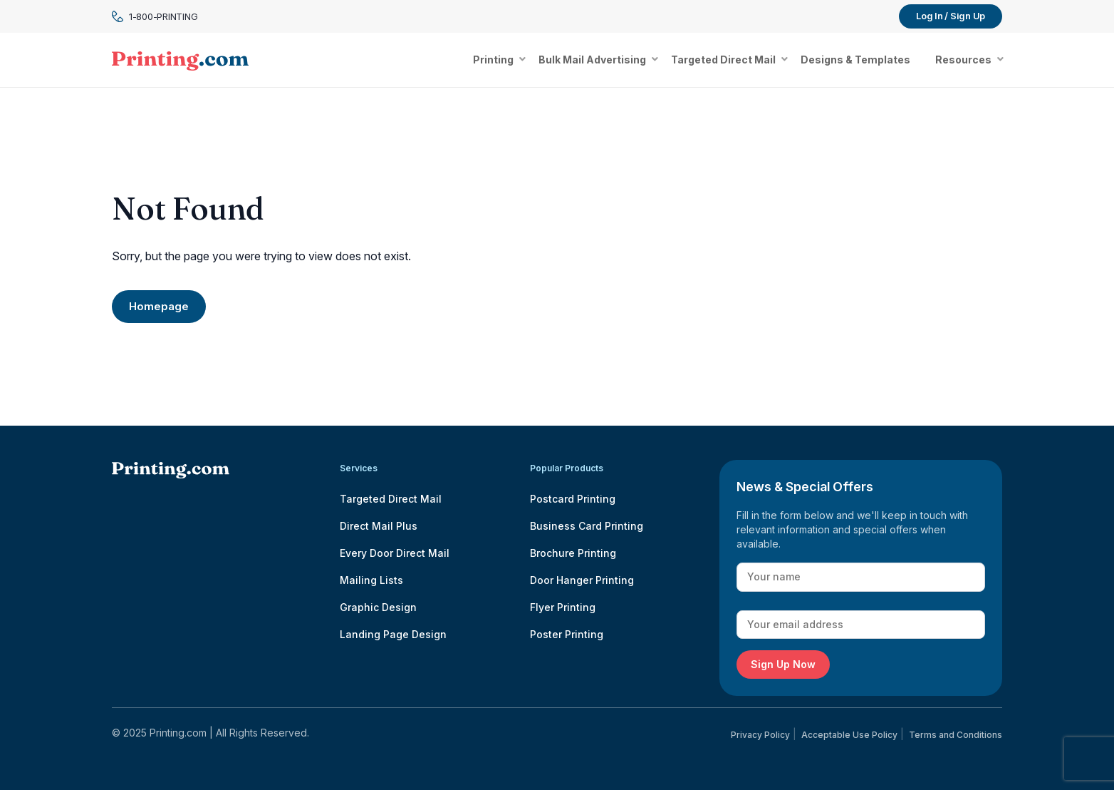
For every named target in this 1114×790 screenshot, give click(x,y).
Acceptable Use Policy (849, 734)
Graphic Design (378, 607)
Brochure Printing (573, 553)
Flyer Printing (562, 607)
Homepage (159, 306)
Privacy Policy (760, 734)
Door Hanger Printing (582, 580)
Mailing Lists (371, 580)
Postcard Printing (572, 499)
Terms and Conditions (955, 734)
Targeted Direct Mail (391, 499)
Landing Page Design (393, 634)
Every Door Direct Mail (394, 553)
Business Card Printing (586, 526)
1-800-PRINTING (154, 16)
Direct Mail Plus (378, 526)
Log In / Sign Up (950, 15)
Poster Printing (566, 634)
